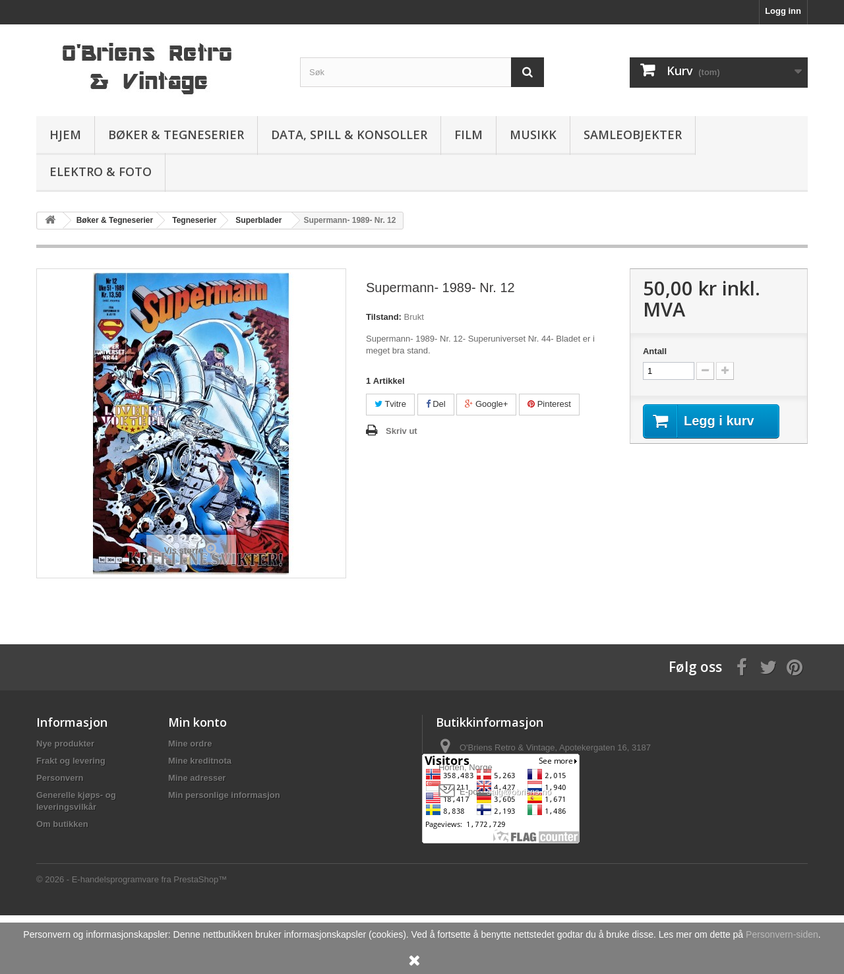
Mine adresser (197, 778)
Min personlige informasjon (224, 795)
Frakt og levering (71, 761)
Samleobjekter (633, 134)
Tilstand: (384, 317)
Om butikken (62, 824)
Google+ (486, 404)
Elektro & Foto (100, 171)
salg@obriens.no (519, 792)
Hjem (65, 134)
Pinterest (549, 404)
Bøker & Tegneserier (176, 134)
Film (468, 134)
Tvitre (390, 404)
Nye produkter (65, 743)
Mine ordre (190, 743)
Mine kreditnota (199, 761)
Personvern (60, 778)
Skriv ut (401, 431)
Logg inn (783, 11)
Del (436, 404)
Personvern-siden (782, 934)
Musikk (533, 134)
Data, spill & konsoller (349, 134)
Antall (655, 351)
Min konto (197, 722)
